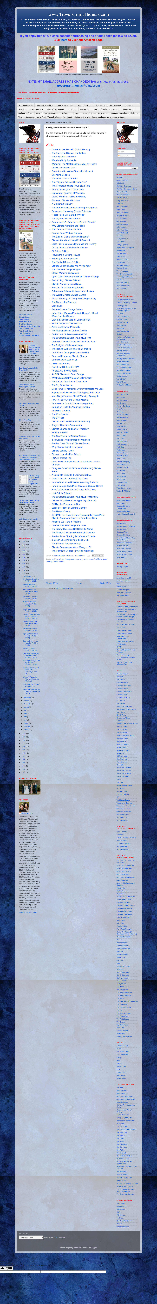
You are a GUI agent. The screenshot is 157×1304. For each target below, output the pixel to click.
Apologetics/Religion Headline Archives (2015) (30, 636)
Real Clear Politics (123, 966)
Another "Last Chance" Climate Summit (71, 443)
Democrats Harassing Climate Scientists (71, 211)
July (25, 710)
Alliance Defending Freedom (127, 303)
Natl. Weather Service (125, 1221)
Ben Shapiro (121, 403)
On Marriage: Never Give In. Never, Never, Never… (29, 501)
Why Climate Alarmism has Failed (68, 226)
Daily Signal (121, 712)
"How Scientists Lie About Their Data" (70, 478)
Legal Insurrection (123, 949)
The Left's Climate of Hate (64, 178)
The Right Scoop (123, 1019)
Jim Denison (121, 221)
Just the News (122, 727)
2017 (24, 567)
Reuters (119, 779)
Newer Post (52, 583)
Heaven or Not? (122, 215)
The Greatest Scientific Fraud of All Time (71, 338)
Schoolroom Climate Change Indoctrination (73, 291)
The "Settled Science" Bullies (66, 262)
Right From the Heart (124, 367)
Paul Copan (121, 262)
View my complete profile (28, 912)
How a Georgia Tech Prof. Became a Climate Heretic (77, 486)
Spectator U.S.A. (123, 987)
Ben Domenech (122, 400)
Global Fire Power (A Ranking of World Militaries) (127, 933)
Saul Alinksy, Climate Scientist (66, 280)
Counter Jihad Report (124, 706)
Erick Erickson (122, 426)
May (25, 717)
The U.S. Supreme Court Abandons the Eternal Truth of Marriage (34, 349)
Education (129, 105)
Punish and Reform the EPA (65, 367)
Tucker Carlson (122, 1031)
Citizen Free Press (123, 697)
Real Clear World (123, 776)
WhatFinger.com (123, 815)
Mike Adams (121, 459)
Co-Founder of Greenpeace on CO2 (69, 334)
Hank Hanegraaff (123, 212)
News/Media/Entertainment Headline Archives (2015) (31, 655)
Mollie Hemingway (123, 462)
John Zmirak (121, 435)
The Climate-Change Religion (66, 269)
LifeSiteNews (24, 319)
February (27, 726)
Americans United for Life (126, 1099)
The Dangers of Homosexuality (108, 105)
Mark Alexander (122, 444)
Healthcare (72, 109)
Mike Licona (121, 256)
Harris (119, 1060)
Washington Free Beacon (126, 806)
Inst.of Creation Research (126, 514)
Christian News (122, 688)
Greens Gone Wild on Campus (67, 233)
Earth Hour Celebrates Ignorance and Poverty (74, 244)
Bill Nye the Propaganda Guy (66, 504)
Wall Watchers (122, 376)
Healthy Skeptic (122, 567)
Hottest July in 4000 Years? (65, 371)
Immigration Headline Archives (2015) (31, 580)
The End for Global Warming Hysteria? (70, 237)
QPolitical (120, 960)
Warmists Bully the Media (64, 160)
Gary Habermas (122, 201)
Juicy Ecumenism (123, 342)
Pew (118, 1069)
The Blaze (120, 998)
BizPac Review (122, 891)
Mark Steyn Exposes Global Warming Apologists (75, 396)
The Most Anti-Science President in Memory (73, 532)
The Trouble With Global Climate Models (71, 349)
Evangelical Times (123, 718)
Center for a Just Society (126, 897)
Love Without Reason (124, 348)
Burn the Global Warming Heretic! (68, 287)
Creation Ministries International (123, 507)
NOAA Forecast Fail (61, 458)
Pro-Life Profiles (122, 1174)
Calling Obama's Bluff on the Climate (70, 247)
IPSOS (119, 1063)
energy (80, 559)
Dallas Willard (122, 192)
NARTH (119, 647)
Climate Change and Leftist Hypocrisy (70, 429)
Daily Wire (120, 923)
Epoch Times (121, 715)
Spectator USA (122, 791)
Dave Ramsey (122, 840)
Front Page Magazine (124, 929)
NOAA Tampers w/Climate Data (67, 323)
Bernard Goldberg (123, 406)
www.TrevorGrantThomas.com (78, 14)
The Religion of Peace (125, 277)
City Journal (121, 700)
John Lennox (121, 227)
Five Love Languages (124, 630)
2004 (24, 766)
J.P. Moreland (122, 218)
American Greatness (124, 868)
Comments (123, 156)
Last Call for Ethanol (62, 493)
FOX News (120, 721)
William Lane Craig (123, 286)
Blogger (94, 1248)
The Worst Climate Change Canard (69, 295)
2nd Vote (120, 1087)
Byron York (120, 409)
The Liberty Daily (123, 794)
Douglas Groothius (123, 195)
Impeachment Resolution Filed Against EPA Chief (76, 392)
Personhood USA (123, 1159)
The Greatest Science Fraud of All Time (71, 186)
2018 (24, 564)
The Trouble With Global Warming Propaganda (75, 207)
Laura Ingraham (122, 946)
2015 (24, 573)
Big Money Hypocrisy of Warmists (68, 193)
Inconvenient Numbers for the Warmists (71, 440)
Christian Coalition (123, 903)
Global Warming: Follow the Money (69, 196)
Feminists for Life (123, 1115)
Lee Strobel (121, 242)
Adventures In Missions (125, 300)
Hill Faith (120, 334)
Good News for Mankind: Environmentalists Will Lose (78, 389)
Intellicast (120, 1218)
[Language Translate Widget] (31, 1237)
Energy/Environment (55, 109)
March (26, 723)
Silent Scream (122, 1180)
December (28, 576)
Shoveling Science (61, 175)
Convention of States (124, 914)
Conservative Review (124, 908)
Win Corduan (121, 289)
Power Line (121, 957)
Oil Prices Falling (60, 251)
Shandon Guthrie (123, 265)
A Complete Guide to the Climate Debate (72, 475)
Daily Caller (121, 920)
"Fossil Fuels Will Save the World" (68, 215)
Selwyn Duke (121, 476)
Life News (120, 1141)
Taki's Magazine (122, 990)
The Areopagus (122, 271)
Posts (121, 152)
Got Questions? (122, 206)
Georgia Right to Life (124, 1118)
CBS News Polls (123, 1052)
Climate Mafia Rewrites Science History (71, 421)
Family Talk (121, 627)
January (27, 730)
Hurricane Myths (60, 432)
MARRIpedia (121, 644)
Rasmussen (121, 1075)
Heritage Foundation (124, 937)
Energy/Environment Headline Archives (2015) (30, 643)
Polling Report (122, 1072)
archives (55, 559)
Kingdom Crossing (123, 345)
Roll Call (120, 782)
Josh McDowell (122, 233)
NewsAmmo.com (123, 750)
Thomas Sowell (122, 482)
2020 (24, 557)
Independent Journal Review (127, 724)
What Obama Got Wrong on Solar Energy (72, 378)
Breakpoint (120, 313)
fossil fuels (98, 559)
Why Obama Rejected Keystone (67, 447)
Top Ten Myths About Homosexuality (124, 664)
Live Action (120, 1150)
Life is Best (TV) (122, 1135)
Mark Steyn (121, 447)
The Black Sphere (25, 324)
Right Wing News (123, 972)
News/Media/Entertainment (47, 113)
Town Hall (120, 1028)
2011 (24, 743)
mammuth (77, 1248)
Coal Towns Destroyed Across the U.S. (71, 352)
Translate (59, 1237)
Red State (120, 969)
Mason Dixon (121, 1066)
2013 (24, 737)
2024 (24, 544)
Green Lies (57, 306)
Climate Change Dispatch (126, 526)
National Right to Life (124, 1156)
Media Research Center (125, 735)
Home (79, 583)
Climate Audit (121, 523)
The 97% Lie (58, 418)
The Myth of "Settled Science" (66, 218)
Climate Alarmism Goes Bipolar (67, 284)
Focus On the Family (124, 633)
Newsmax (120, 753)
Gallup (119, 1058)
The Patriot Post (25, 322)
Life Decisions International (126, 1129)
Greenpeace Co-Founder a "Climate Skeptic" (74, 222)
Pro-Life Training (123, 655)
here (64, 40)
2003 (24, 769)
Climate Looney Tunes (63, 451)
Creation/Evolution (84, 105)
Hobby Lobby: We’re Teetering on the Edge (27, 386)
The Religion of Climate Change (67, 345)
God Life (120, 204)
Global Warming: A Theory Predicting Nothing (74, 298)
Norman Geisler (122, 259)
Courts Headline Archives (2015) (30, 585)
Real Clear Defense (124, 768)
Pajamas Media (122, 954)
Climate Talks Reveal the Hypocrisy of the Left (74, 500)
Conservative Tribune (124, 911)
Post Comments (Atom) (64, 588)
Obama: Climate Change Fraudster (69, 525)
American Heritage (123, 581)
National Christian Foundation (123, 355)
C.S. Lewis (120, 183)
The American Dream (124, 992)
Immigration (85, 109)
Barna (119, 1049)
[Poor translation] (9, 1268)
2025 (24, 541)
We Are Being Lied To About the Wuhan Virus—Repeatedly (34, 480)
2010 (24, 747)
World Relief (121, 379)
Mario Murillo (121, 250)
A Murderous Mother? (62, 204)
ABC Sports (121, 1203)
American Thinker (25, 315)
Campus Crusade (123, 316)
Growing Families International (123, 637)
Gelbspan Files (122, 532)
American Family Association (127, 607)
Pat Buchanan (122, 464)
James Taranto (122, 429)
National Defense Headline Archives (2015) (30, 604)
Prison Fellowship (123, 361)
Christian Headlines (124, 186)
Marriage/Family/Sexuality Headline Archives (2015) (31, 662)
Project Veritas (122, 762)
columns (74, 559)
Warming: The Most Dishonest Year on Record (74, 164)
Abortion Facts (122, 1093)
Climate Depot (24, 317)
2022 (24, 551)
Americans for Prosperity (126, 877)
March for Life (122, 1153)
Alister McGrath (122, 180)
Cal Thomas (121, 412)
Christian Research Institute (127, 189)
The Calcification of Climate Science (69, 436)
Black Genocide (122, 1102)
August (26, 707)
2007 (24, 756)
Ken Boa (120, 236)
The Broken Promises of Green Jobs (69, 381)
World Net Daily (122, 820)
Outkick (119, 1224)
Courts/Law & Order (65, 105)
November (28, 697)
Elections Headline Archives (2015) (30, 630)
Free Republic (122, 926)
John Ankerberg (122, 224)
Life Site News (122, 732)
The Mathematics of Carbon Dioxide (69, 330)
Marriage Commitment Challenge (124, 113)
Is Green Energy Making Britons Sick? (70, 540)
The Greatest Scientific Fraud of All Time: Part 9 (75, 497)
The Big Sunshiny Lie (62, 385)
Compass (120, 835)
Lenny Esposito (122, 245)
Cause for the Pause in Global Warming (71, 149)
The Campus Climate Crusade (66, 229)
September (28, 704)
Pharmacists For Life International (124, 1163)
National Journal (123, 738)
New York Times (122, 744)
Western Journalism (124, 812)
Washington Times (123, 809)
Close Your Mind (25, 420)
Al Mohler (120, 177)
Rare (118, 963)
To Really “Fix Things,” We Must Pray (31, 685)
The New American (124, 1013)
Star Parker (121, 479)
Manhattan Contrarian (125, 543)
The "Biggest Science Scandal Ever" (69, 182)
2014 (24, 734)
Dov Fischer (121, 423)
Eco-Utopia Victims (61, 511)
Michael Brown (122, 253)
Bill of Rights (121, 587)
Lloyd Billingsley (122, 441)
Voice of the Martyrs (124, 373)
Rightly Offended (123, 975)
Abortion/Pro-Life (26, 105)
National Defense (25, 113)
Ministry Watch (122, 351)
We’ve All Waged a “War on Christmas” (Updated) (31, 679)
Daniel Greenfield (123, 415)
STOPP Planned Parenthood (127, 1183)
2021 (24, 554)
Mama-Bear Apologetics (125, 248)
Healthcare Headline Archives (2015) (30, 610)
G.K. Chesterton (122, 198)
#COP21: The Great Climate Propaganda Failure (75, 515)
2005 (24, 763)
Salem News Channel (124, 785)
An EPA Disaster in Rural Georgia (68, 374)
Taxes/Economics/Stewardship (30, 109)
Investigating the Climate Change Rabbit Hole (74, 489)
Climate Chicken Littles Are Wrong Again (71, 266)
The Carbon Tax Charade (64, 302)
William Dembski (123, 283)
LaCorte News (122, 730)
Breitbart (120, 677)
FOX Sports (121, 1215)
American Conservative (125, 865)
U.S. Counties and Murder (28, 519)
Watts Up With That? (124, 554)
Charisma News (122, 683)
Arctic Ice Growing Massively (66, 327)
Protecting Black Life (124, 1177)
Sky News (120, 788)
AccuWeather (121, 1206)
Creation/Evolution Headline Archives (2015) (30, 623)
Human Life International (126, 1121)
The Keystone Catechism (64, 156)
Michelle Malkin (122, 456)
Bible (118, 584)
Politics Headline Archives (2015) (30, 649)
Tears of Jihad (122, 268)
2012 (24, 740)
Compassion (121, 325)
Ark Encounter (122, 503)
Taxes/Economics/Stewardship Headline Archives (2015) (31, 616)
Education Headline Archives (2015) (30, 598)
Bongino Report (122, 674)
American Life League (125, 1096)
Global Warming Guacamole (65, 273)
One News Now (122, 759)
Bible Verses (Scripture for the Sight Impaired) (126, 309)
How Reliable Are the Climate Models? (70, 400)
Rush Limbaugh (122, 978)
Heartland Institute (123, 535)
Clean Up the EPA (60, 363)
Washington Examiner (125, 803)
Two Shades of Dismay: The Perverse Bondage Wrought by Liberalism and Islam (29, 457)
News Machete (122, 747)
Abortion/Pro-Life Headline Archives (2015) (30, 591)
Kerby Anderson (122, 239)
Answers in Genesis (124, 500)
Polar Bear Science (124, 549)
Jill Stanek (120, 1124)
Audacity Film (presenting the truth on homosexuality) (127, 615)
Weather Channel (123, 1227)
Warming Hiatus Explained (65, 258)
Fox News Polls (122, 1055)
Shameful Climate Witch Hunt (66, 200)
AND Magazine (122, 880)
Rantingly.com (122, 765)
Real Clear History (26, 333)
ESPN (119, 1212)
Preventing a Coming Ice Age (66, 255)
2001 (24, 772)
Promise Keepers (123, 364)
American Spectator (124, 871)
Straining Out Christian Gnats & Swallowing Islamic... (31, 691)
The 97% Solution (60, 414)
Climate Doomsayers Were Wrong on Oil (71, 547)
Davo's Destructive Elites (64, 167)
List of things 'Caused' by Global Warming (126, 539)
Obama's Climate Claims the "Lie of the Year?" (74, 341)
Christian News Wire (124, 691)
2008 (24, 753)
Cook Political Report (124, 917)
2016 (24, 570)
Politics (65, 113)
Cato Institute (121, 894)
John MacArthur (122, 230)
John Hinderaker (123, 432)
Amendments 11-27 (124, 578)
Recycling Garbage (61, 410)
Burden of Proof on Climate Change (69, 508)
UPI (118, 797)
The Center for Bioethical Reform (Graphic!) (126, 1190)
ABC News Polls (123, 1046)
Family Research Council (126, 624)
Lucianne (120, 951)
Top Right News (122, 1025)
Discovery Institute (123, 511)
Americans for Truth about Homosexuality (126, 611)
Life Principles (122, 1144)
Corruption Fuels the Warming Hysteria (71, 407)
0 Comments (80, 555)
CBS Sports (121, 1209)
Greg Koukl (121, 209)
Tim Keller (120, 280)
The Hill (119, 1010)
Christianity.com (122, 322)
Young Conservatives (124, 1036)
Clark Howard (122, 832)
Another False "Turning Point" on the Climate (73, 536)
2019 (24, 560)
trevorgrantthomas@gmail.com (78, 85)
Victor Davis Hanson (124, 488)
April (25, 720)
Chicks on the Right (124, 900)
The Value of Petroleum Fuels (66, 543)
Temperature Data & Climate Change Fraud (73, 403)
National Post (121, 741)
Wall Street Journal (124, 800)
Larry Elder (121, 438)
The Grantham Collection (126, 1194)
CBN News (121, 680)
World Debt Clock (123, 849)
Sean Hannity (121, 981)
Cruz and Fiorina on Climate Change (69, 356)
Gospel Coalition (123, 331)
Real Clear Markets (26, 329)
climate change (64, 559)
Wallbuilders (121, 1034)
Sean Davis (121, 473)
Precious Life (121, 1171)
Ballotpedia (121, 888)
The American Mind (124, 995)
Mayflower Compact (124, 593)
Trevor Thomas (58, 562)
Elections (75, 113)
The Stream (121, 1022)
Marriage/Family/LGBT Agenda (106, 109)
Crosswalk (120, 328)
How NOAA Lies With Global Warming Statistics (75, 482)
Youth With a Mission (124, 385)
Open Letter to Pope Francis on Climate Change (75, 276)
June (26, 713)
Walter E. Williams (123, 491)
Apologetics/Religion (44, 105)
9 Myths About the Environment (67, 425)
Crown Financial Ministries (126, 838)
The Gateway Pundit (124, 1007)
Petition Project (122, 546)
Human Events (122, 943)
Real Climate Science (124, 552)
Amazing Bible (122, 306)
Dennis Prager (122, 420)
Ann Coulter (121, 397)
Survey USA (121, 1078)
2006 (24, 759)
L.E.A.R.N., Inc (122, 1126)
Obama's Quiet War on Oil (64, 360)
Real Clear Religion (26, 331)
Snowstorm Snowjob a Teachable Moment (72, 171)
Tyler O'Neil (121, 485)
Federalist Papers (123, 590)
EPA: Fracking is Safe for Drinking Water (71, 320)
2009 (24, 750)
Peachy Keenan (122, 467)
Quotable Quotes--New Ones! (95, 113)
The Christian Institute (125, 274)
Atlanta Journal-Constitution (29, 335)
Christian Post (122, 319)
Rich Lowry (121, 470)
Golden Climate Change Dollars (67, 309)
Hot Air (119, 940)
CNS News (121, 703)
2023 (24, 548)
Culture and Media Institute (126, 709)
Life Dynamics (122, 1132)
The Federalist (122, 1004)
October (27, 701)
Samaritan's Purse (123, 370)
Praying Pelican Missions (126, 359)
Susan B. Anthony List (125, 1186)
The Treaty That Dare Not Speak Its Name (72, 529)
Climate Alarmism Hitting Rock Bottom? (71, 240)
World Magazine (122, 817)
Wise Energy (121, 557)
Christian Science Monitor (126, 906)
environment (88, 559)
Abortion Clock (122, 1090)
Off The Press (122, 756)
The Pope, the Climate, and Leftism (69, 153)
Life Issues (120, 1138)
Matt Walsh (121, 450)
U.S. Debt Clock (122, 846)
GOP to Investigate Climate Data (68, 189)
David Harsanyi (122, 418)
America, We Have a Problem (66, 522)
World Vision (121, 382)
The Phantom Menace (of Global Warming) (73, 551)
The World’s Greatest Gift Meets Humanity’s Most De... (31, 671)
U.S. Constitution (123, 596)
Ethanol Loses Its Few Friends (66, 454)
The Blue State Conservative (29, 326)
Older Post (105, 583)
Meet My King (128, 109)
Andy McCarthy (122, 394)
